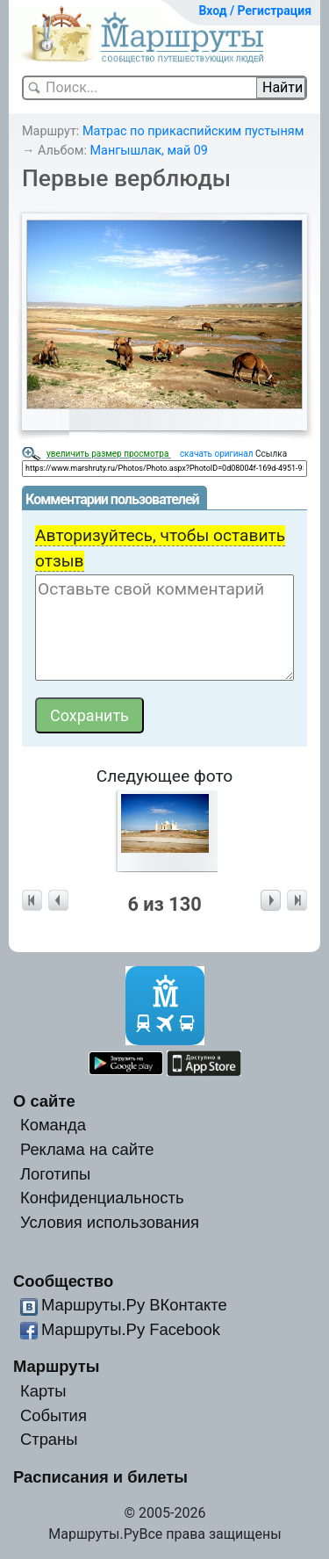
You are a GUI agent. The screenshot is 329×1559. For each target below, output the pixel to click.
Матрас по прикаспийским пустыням (193, 131)
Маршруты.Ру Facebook (130, 1329)
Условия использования (109, 1222)
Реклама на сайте (87, 1149)
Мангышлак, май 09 (149, 150)
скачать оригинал (217, 453)
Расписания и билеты (100, 1477)
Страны (49, 1439)
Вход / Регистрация (254, 11)
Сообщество (63, 1281)
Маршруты (56, 1366)
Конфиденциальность (102, 1197)
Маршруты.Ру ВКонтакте (134, 1305)
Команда (53, 1124)
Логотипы (55, 1174)
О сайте (44, 1101)
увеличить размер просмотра (108, 453)
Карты (43, 1391)
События (53, 1415)
